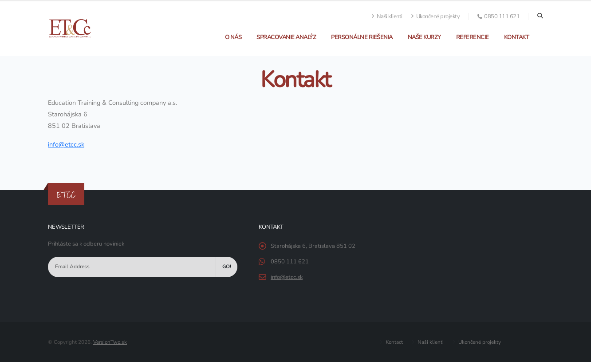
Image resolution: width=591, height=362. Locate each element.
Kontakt (516, 37)
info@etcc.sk (287, 277)
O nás (233, 37)
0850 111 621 (290, 262)
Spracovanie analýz (286, 37)
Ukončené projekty (435, 16)
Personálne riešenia (362, 37)
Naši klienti (387, 16)
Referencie (472, 37)
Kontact (393, 342)
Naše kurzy (424, 37)
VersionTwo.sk (110, 342)
